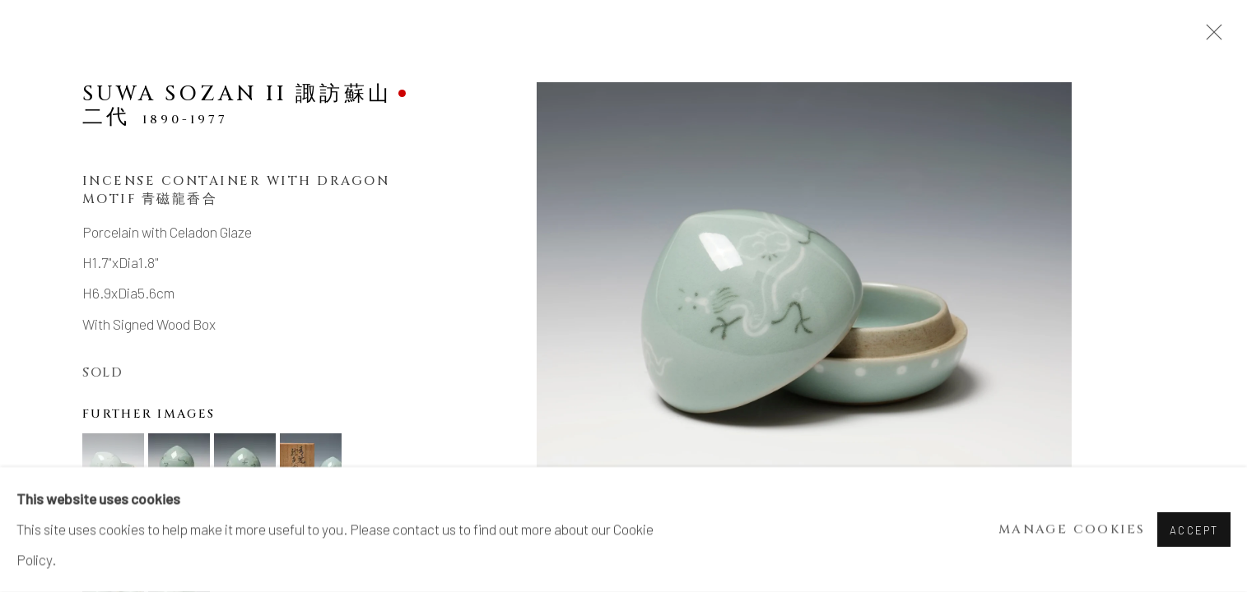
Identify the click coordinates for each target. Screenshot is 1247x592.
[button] (113, 464)
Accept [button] (1194, 530)
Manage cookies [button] (1072, 530)
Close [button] (1210, 37)
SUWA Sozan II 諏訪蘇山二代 (237, 105)
